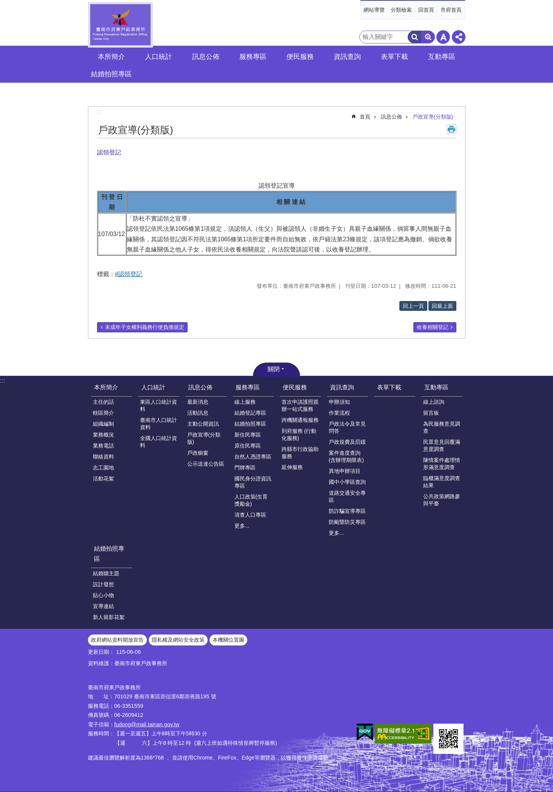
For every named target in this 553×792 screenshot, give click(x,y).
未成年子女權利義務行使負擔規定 (144, 327)
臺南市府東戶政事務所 (120, 25)
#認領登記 (129, 274)
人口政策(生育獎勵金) (251, 500)
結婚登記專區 (250, 413)
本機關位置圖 (228, 640)
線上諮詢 (433, 402)
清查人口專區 (250, 515)
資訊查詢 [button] (347, 56)
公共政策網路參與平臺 (441, 499)
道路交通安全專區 (347, 496)
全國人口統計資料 (158, 441)
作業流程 (339, 413)
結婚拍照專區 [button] (111, 74)
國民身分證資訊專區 (252, 482)
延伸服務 (292, 467)
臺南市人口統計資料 (158, 423)
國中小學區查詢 (347, 482)
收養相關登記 (432, 327)
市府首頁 (451, 10)
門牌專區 (245, 468)
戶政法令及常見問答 (347, 427)
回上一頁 (413, 306)
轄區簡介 (103, 413)
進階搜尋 (428, 37)
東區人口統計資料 (158, 405)
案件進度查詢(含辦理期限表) (346, 456)
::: (362, 3)
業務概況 (103, 435)
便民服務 (295, 387)
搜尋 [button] (414, 37)
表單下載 (394, 56)
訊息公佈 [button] (205, 56)
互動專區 (436, 387)
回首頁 (426, 10)
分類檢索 (401, 10)
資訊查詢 (342, 387)
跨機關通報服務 (300, 420)
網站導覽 (374, 10)
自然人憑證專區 (252, 457)
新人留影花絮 (109, 617)
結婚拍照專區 (250, 424)
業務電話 (103, 446)
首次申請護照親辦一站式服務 (300, 405)
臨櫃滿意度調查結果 (441, 481)
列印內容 (451, 129)
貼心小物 (103, 595)
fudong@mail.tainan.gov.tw (147, 724)
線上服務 (245, 402)
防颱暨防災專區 (347, 522)
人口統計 (153, 387)
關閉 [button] (274, 369)
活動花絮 (103, 479)
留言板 (431, 413)
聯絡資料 (103, 457)
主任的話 (103, 402)
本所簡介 (106, 387)
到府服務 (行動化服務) (299, 434)
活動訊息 (197, 413)
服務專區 (248, 387)
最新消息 (197, 402)
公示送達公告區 (205, 464)
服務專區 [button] (252, 56)
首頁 (365, 117)
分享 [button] (458, 37)
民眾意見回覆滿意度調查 (441, 445)
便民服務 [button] (300, 56)
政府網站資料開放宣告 (117, 640)
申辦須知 (339, 402)
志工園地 (103, 468)
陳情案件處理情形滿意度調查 (441, 463)
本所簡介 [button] (111, 56)
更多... (242, 526)
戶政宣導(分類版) (433, 117)
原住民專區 (247, 446)
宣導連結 (103, 606)
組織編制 (103, 424)
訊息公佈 (391, 117)
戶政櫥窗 (197, 453)
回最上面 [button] (442, 306)
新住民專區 (247, 435)
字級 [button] (443, 37)
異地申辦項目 (344, 471)
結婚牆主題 (106, 573)
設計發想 (103, 584)
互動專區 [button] (441, 56)
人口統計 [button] (158, 56)
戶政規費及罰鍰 (347, 442)
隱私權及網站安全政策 (178, 640)
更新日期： (101, 652)
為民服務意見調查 (441, 427)
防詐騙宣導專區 (347, 511)
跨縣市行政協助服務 (300, 452)
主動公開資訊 (203, 424)
